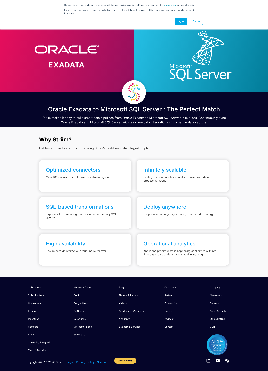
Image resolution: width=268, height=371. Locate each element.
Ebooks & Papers (128, 295)
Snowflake (79, 334)
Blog (121, 287)
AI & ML (32, 334)
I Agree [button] (180, 21)
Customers (170, 287)
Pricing (32, 311)
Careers (214, 303)
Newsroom (216, 295)
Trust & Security (37, 350)
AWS (76, 295)
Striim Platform (36, 295)
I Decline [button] (196, 21)
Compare (33, 326)
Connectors (34, 303)
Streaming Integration (40, 342)
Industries (33, 318)
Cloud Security (218, 311)
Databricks (79, 318)
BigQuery (78, 311)
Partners (169, 295)
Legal (70, 362)
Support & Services (129, 326)
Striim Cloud (35, 287)
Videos (123, 303)
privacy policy (170, 5)
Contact (168, 326)
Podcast (169, 318)
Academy (124, 318)
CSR (212, 326)
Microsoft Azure (82, 287)
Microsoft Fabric (82, 326)
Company (215, 287)
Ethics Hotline (217, 318)
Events (168, 311)
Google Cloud (81, 303)
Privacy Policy (85, 362)
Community (170, 303)
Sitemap (102, 362)
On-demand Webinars (131, 311)
